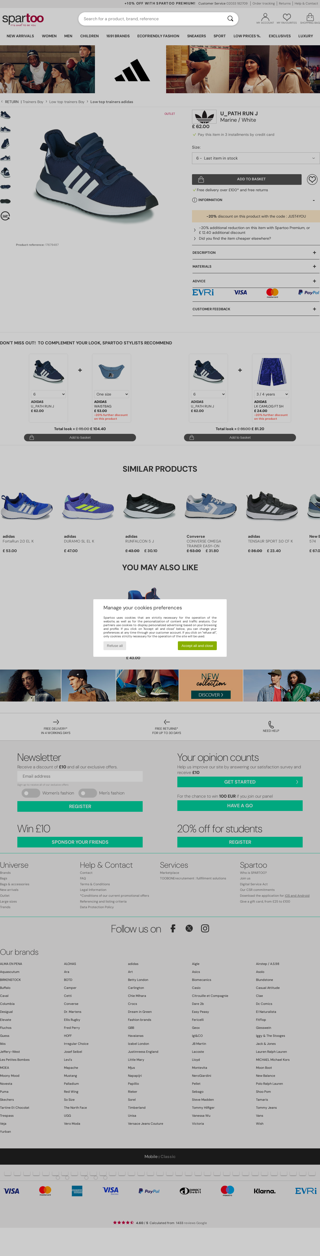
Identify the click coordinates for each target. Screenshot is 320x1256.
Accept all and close (197, 646)
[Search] (230, 19)
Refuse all (115, 646)
